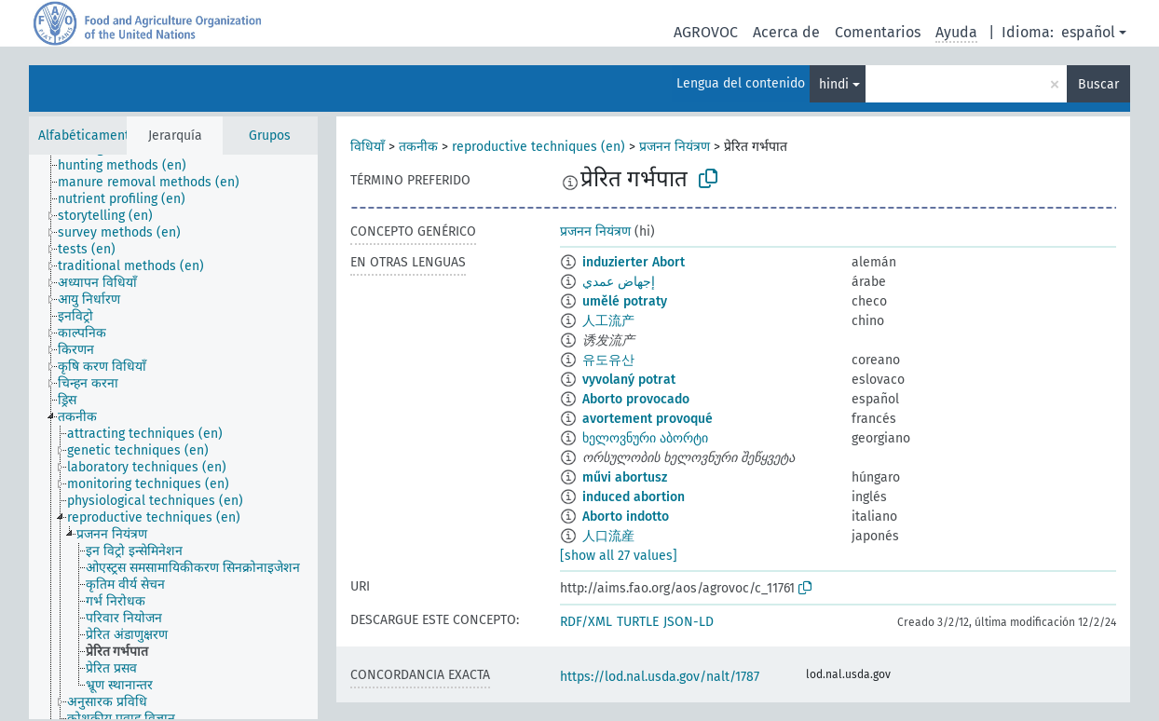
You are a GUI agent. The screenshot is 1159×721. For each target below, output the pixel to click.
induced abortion (633, 497)
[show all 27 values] (618, 556)
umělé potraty (624, 301)
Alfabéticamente (87, 135)
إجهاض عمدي (618, 282)
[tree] (173, 437)
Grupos (270, 135)
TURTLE (638, 622)
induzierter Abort (633, 262)
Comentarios (877, 32)
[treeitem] (130, 165)
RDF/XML (586, 622)
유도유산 (608, 360)
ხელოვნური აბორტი (645, 438)
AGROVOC (706, 32)
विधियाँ (367, 147)
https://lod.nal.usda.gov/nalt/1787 (659, 677)
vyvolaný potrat (628, 380)
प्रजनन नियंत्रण (674, 147)
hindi (834, 84)
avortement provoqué (647, 419)
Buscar (1098, 84)
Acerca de (786, 32)
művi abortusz (624, 477)
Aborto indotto (625, 516)
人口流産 (608, 536)
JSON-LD (688, 622)
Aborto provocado (635, 399)
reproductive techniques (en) (538, 147)
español (1088, 32)
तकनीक (418, 147)
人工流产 (608, 321)
